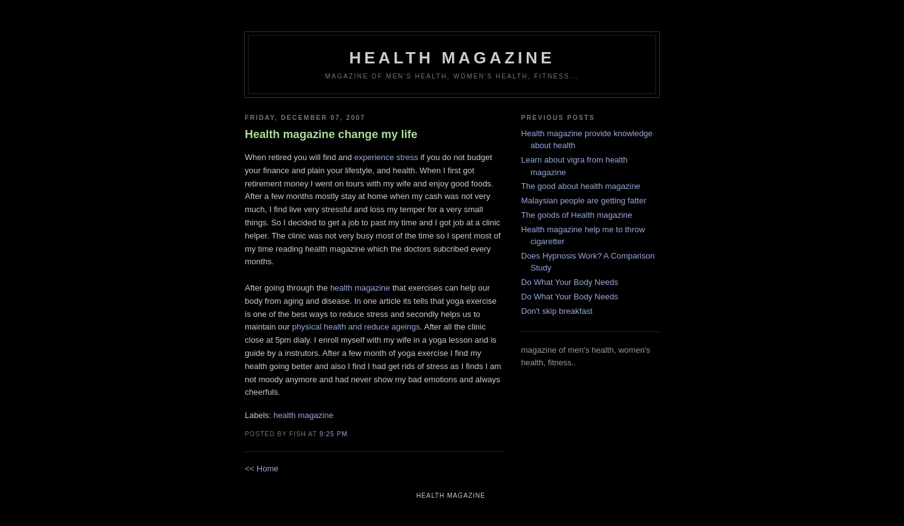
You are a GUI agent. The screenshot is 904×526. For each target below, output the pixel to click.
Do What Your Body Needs (569, 282)
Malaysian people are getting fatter (583, 200)
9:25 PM (334, 434)
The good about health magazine (580, 186)
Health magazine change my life (331, 134)
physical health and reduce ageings (356, 326)
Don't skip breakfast (557, 311)
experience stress (386, 157)
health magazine (451, 57)
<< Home (261, 468)
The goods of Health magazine (576, 215)
